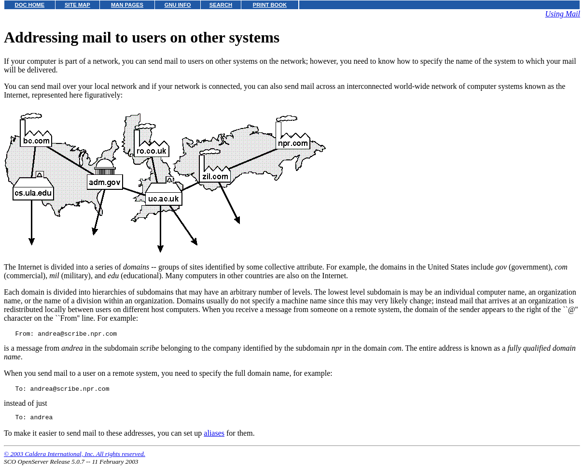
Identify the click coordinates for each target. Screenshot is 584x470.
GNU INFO (178, 5)
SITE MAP (77, 5)
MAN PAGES (127, 5)
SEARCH (220, 5)
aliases (214, 437)
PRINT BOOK (270, 5)
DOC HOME (30, 5)
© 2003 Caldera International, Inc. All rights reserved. (74, 458)
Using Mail (562, 14)
